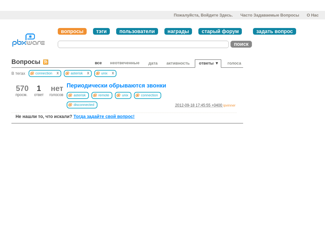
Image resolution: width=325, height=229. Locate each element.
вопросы (72, 31)
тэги (101, 31)
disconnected (84, 105)
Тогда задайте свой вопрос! (104, 116)
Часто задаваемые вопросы (269, 15)
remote (103, 95)
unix (125, 95)
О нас (313, 15)
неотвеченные (125, 62)
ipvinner (229, 105)
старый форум (220, 31)
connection (149, 95)
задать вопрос (274, 31)
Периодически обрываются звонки (116, 85)
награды (178, 31)
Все (98, 62)
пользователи (137, 31)
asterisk (80, 95)
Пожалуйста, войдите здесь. (203, 15)
